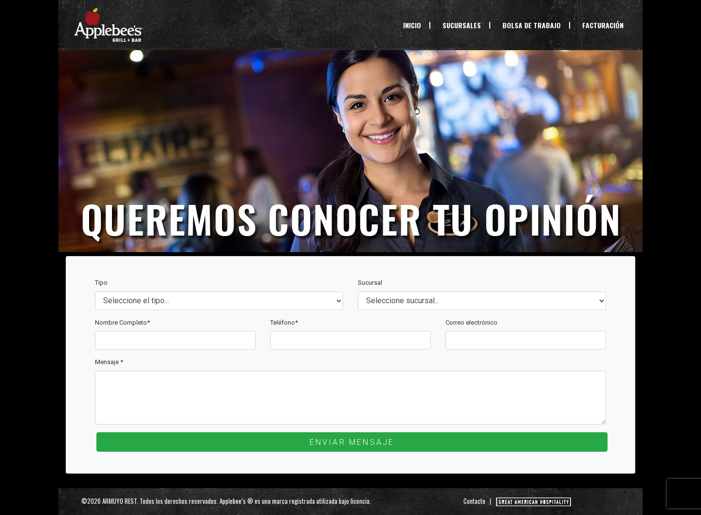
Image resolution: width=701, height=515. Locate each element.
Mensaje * (109, 362)
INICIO (414, 24)
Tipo (101, 282)
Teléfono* (284, 322)
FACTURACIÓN (603, 25)
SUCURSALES (462, 25)
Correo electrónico (471, 322)
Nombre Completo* (122, 322)
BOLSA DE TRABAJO (531, 25)
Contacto (474, 501)
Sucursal (370, 282)
